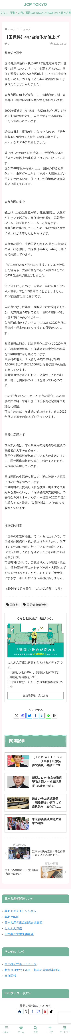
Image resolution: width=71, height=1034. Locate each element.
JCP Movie (12, 916)
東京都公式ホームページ (20, 964)
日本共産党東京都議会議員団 (23, 922)
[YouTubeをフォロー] (45, 1011)
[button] (54, 715)
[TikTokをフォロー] (51, 1011)
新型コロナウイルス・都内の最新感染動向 (32, 969)
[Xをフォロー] (26, 1011)
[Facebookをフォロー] (32, 1011)
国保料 (12, 604)
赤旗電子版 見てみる (35, 695)
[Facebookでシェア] (35, 715)
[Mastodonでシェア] (23, 715)
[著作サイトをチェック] (19, 1011)
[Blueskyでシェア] (29, 715)
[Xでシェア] (16, 715)
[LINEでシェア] (48, 715)
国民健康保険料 (35, 604)
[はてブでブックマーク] (42, 715)
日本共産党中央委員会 (19, 934)
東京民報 (10, 975)
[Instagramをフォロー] (38, 1011)
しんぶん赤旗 (13, 928)
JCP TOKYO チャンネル (20, 911)
